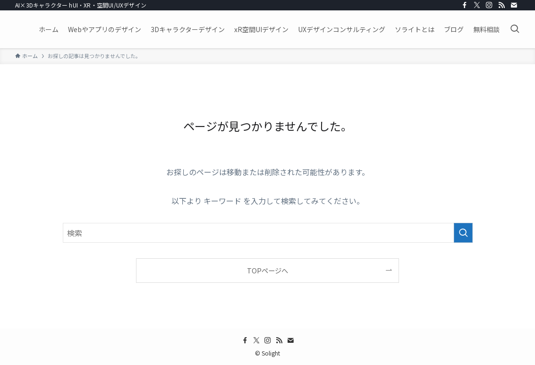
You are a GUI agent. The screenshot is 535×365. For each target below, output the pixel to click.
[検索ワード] (268, 233)
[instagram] (489, 5)
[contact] (514, 5)
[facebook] (465, 5)
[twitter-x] (477, 5)
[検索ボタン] (514, 29)
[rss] (501, 5)
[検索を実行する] (463, 233)
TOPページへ (267, 270)
